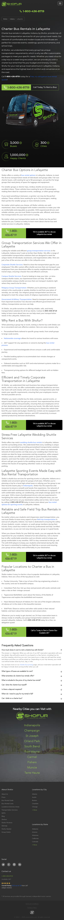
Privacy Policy (32, 907)
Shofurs (4, 819)
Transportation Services (10, 810)
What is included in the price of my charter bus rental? (32, 680)
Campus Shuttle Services (11, 276)
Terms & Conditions (32, 904)
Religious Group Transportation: (14, 288)
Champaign (32, 730)
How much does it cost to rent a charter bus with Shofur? (32, 650)
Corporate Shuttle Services (12, 264)
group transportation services (39, 251)
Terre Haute (32, 772)
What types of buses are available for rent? (32, 671)
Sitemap (4, 826)
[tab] (32, 650)
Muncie (32, 767)
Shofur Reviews (7, 823)
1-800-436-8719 (32, 11)
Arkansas (35, 835)
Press (3, 797)
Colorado (35, 842)
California (35, 838)
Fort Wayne (32, 751)
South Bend (32, 746)
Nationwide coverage (12, 338)
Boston (34, 800)
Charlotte (35, 804)
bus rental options (28, 175)
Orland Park (32, 741)
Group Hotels (6, 832)
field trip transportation (46, 519)
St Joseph (32, 735)
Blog (3, 816)
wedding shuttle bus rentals (31, 442)
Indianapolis (28, 486)
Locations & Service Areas (10, 807)
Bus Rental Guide (7, 800)
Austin (34, 797)
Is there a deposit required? (32, 690)
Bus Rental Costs (7, 804)
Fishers (32, 762)
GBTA (3, 813)
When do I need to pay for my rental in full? (32, 694)
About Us (5, 794)
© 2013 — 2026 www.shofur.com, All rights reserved (32, 917)
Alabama (35, 829)
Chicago (35, 807)
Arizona (34, 832)
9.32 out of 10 (16, 886)
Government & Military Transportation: (17, 299)
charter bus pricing (26, 664)
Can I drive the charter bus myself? (32, 685)
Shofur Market (6, 829)
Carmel (32, 757)
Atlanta (34, 794)
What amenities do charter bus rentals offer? (32, 676)
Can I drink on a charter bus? (32, 699)
